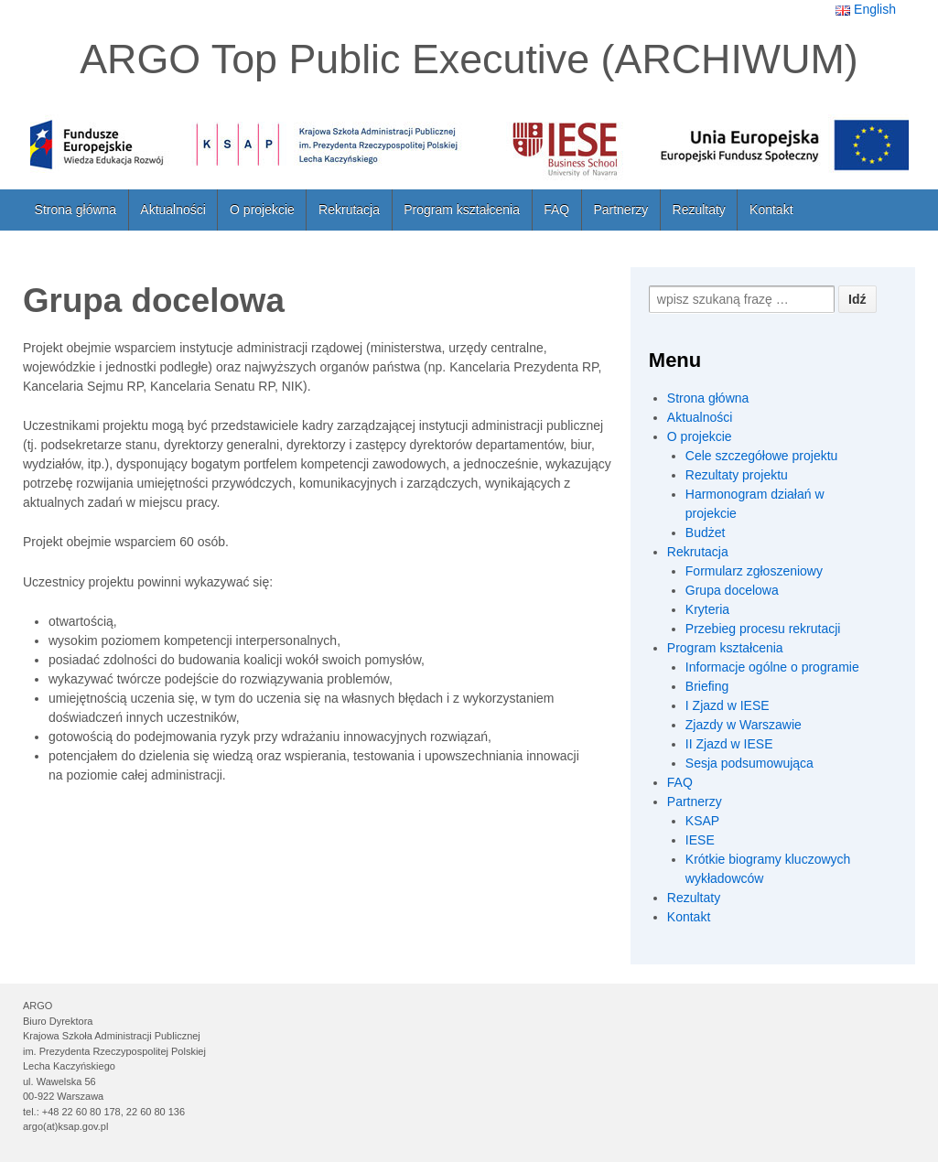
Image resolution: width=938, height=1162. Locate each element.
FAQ (556, 209)
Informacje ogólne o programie (772, 667)
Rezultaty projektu (736, 475)
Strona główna (76, 209)
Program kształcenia (462, 209)
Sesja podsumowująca (749, 763)
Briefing (706, 686)
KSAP (702, 820)
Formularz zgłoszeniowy (754, 571)
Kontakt (770, 209)
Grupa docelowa (732, 590)
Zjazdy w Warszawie (743, 724)
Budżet (705, 532)
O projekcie (262, 209)
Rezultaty (699, 209)
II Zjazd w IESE (729, 744)
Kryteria (707, 609)
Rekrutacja (349, 209)
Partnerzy (620, 209)
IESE (700, 840)
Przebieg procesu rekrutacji (763, 628)
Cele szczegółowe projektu (761, 455)
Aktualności (173, 209)
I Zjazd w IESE (727, 705)
